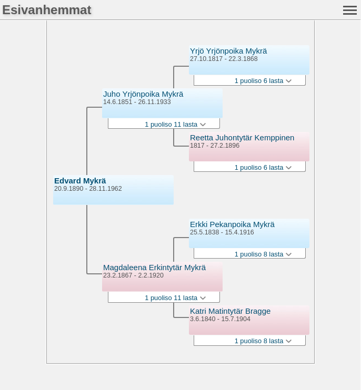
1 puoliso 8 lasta (263, 254)
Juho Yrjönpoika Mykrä (143, 93)
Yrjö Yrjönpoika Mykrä (228, 50)
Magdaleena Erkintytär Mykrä (154, 267)
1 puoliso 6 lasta (263, 81)
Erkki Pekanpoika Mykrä (232, 224)
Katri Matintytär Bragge (230, 310)
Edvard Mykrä (80, 180)
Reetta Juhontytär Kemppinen (242, 137)
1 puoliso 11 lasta (175, 124)
